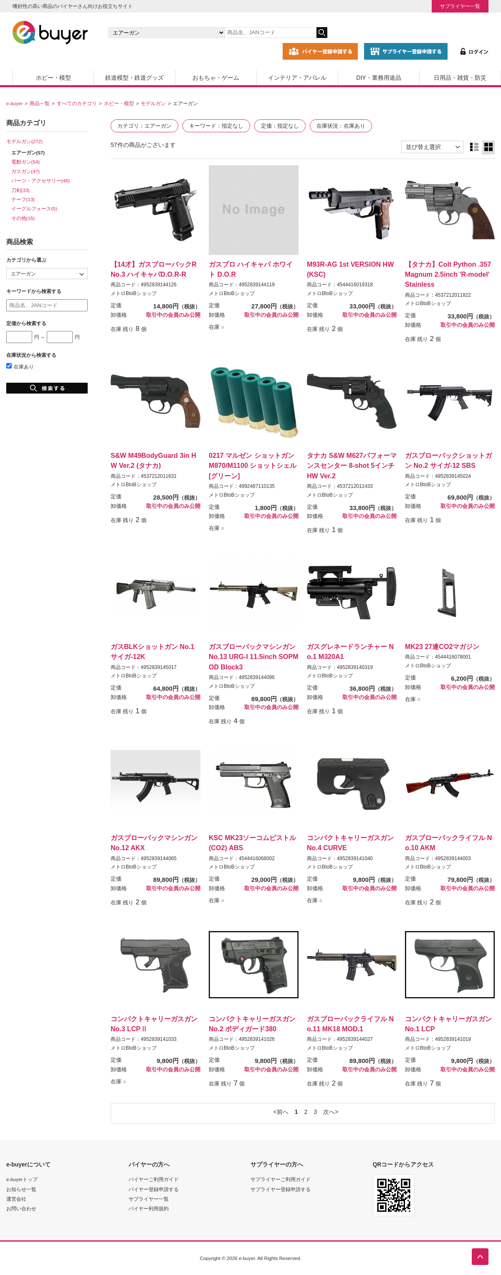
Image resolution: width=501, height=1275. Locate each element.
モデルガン (153, 103)
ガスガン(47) (25, 171)
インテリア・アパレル (297, 77)
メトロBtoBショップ (134, 293)
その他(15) (23, 218)
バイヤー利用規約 (149, 1208)
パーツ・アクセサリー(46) (40, 180)
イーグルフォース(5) (34, 208)
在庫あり (20, 366)
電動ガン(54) (25, 161)
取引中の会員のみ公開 (173, 315)
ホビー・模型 (53, 77)
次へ (329, 1111)
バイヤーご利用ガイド (154, 1179)
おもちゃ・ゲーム (215, 77)
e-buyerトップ (22, 1179)
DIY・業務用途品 (378, 77)
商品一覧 (40, 103)
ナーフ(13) (23, 199)
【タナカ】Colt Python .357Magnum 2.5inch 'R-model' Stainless (448, 274)
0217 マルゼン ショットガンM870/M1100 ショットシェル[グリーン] (252, 465)
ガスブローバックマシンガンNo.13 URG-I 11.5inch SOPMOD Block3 (254, 656)
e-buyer (14, 103)
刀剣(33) (20, 190)
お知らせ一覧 (21, 1189)
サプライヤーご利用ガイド (280, 1179)
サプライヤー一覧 (460, 6)
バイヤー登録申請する (154, 1189)
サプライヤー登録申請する (280, 1189)
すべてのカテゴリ (77, 103)
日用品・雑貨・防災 (460, 77)
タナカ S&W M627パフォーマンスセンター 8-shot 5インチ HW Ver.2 (352, 465)
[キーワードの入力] (270, 32)
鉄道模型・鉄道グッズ (134, 77)
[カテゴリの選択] (167, 32)
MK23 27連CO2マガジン (442, 646)
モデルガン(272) (24, 141)
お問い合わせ (21, 1208)
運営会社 (16, 1199)
